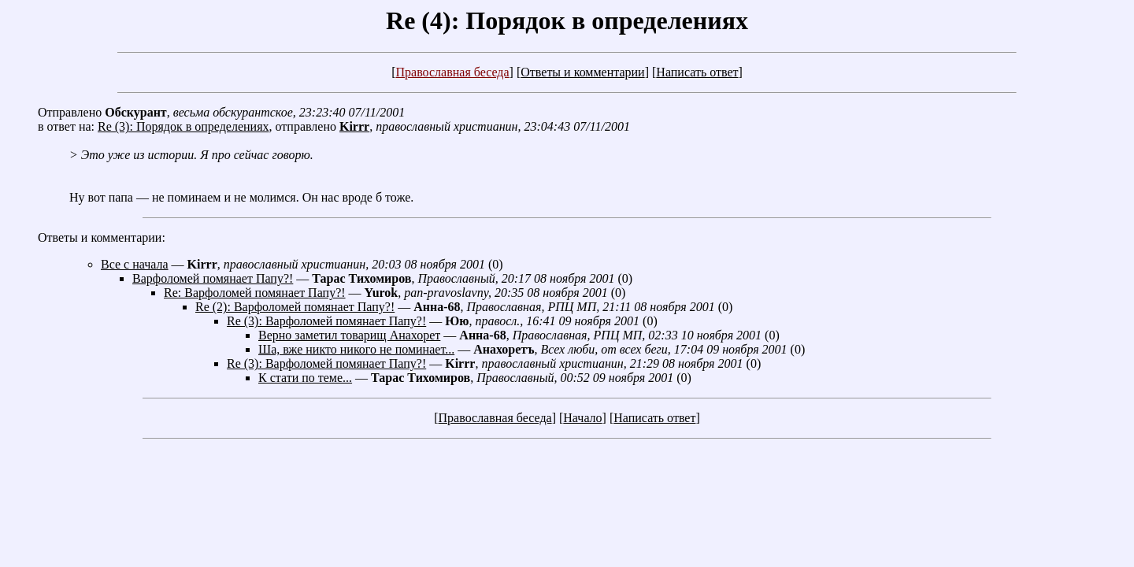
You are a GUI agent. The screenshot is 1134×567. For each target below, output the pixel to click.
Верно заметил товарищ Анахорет (349, 335)
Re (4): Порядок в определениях (567, 20)
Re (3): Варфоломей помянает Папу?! (326, 321)
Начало (582, 417)
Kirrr (354, 126)
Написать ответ (697, 72)
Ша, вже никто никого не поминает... (356, 349)
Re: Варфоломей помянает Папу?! (255, 292)
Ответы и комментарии (582, 72)
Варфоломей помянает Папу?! (212, 278)
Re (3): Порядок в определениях (183, 126)
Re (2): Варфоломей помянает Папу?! (295, 306)
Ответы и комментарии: (101, 237)
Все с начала (135, 264)
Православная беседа (452, 72)
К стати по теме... (305, 377)
